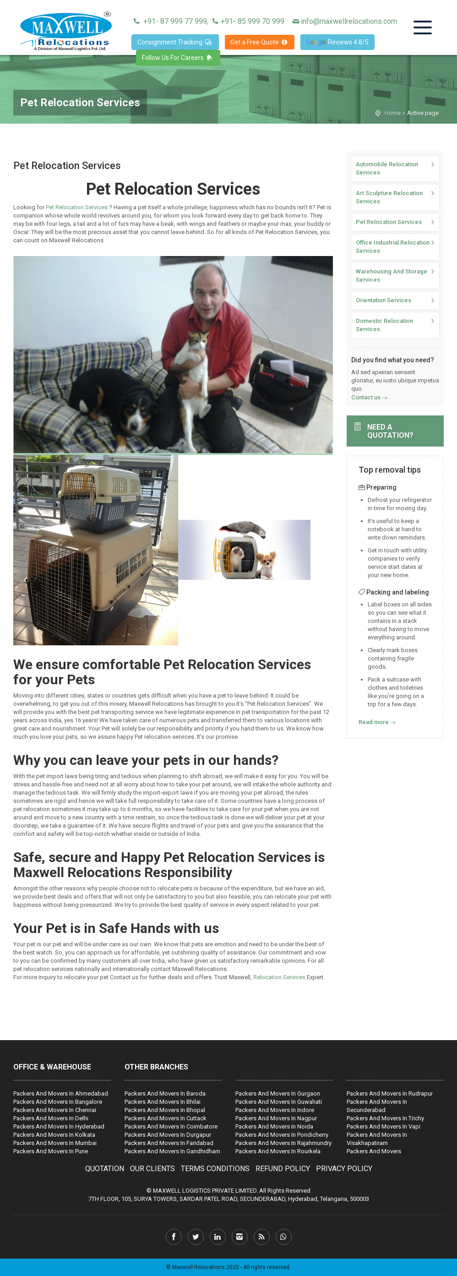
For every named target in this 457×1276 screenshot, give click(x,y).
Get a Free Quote (259, 42)
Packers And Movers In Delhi (50, 1118)
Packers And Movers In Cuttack (166, 1118)
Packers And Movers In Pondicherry (281, 1134)
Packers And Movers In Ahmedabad (60, 1093)
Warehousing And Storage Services (391, 275)
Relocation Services (280, 977)
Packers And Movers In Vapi (383, 1126)
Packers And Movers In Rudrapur (390, 1093)
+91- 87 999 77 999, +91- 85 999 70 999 (207, 21)
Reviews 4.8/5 (337, 42)
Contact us (366, 397)
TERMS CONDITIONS (215, 1168)
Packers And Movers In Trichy (385, 1118)
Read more (374, 722)
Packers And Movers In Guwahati (278, 1101)
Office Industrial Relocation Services (393, 246)
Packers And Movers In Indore (274, 1110)
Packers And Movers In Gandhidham (172, 1151)
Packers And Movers (374, 1151)
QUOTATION (104, 1168)
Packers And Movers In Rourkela (278, 1151)
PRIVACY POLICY (344, 1168)
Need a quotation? (390, 431)
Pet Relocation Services (77, 207)
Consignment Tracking (175, 42)
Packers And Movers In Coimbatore (171, 1126)
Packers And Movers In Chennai (54, 1110)
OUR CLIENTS (152, 1168)
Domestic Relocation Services (384, 325)
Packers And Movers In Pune (50, 1151)
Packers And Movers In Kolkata (54, 1134)
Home (393, 112)
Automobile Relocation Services (387, 168)
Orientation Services (383, 300)
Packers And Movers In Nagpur (276, 1118)
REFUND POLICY (283, 1168)
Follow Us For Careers (178, 57)
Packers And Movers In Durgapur (168, 1134)
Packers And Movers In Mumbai (55, 1143)
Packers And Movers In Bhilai (163, 1101)
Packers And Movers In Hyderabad (58, 1126)
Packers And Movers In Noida (274, 1126)
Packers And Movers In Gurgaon (277, 1093)
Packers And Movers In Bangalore (57, 1101)
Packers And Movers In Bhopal (165, 1110)
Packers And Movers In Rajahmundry (283, 1143)
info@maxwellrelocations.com (344, 21)
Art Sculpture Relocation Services (389, 197)
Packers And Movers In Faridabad (169, 1143)
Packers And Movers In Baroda (165, 1093)
